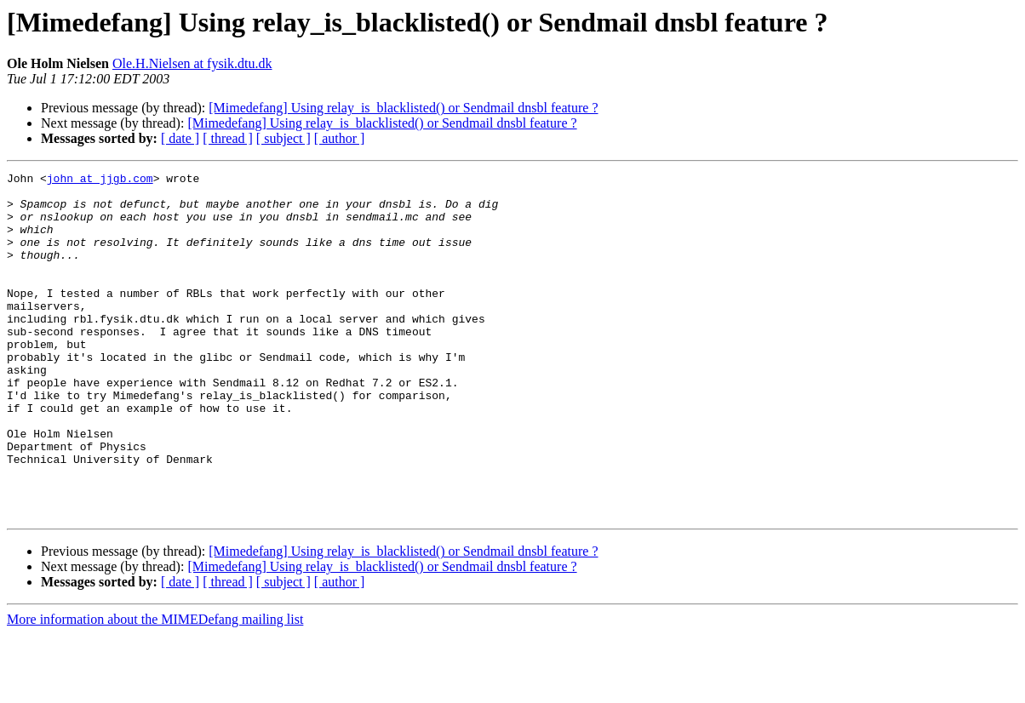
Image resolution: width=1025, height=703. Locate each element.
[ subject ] (283, 138)
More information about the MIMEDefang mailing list (155, 688)
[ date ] (180, 138)
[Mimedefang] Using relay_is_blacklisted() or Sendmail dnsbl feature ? (403, 107)
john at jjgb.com (100, 180)
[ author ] (339, 138)
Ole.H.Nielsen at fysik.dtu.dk (192, 63)
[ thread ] (228, 138)
